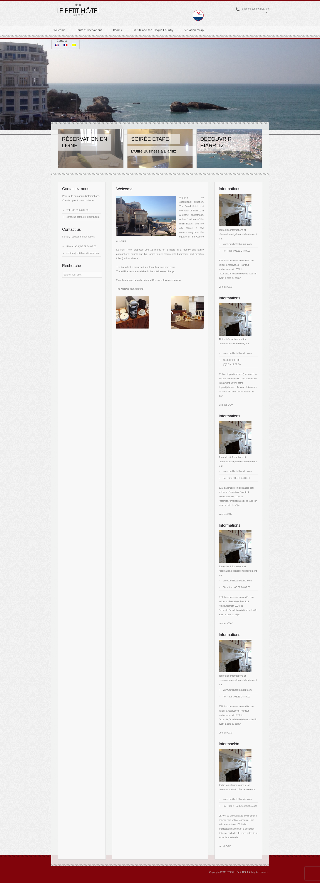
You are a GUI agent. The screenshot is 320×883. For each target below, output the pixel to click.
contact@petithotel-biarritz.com (83, 217)
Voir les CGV (226, 286)
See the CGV (226, 404)
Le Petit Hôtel (240, 872)
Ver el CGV (225, 846)
